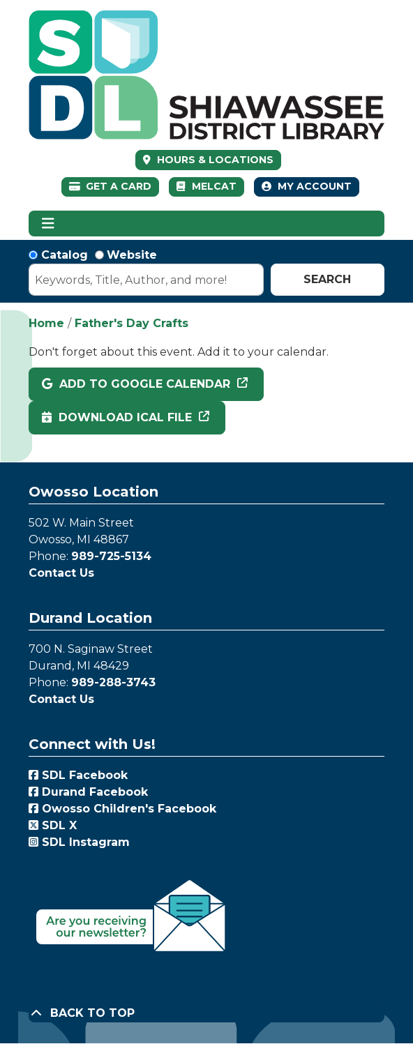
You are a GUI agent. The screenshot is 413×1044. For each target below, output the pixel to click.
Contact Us (61, 573)
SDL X (53, 825)
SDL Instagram (79, 842)
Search (327, 279)
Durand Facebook (88, 792)
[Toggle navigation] (48, 224)
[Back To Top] (206, 1013)
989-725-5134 (111, 556)
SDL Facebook (78, 775)
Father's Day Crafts (131, 323)
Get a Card (110, 186)
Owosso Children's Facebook (122, 808)
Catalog (64, 255)
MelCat (206, 186)
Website (132, 255)
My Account (307, 186)
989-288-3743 (113, 682)
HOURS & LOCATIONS (213, 159)
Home (46, 323)
